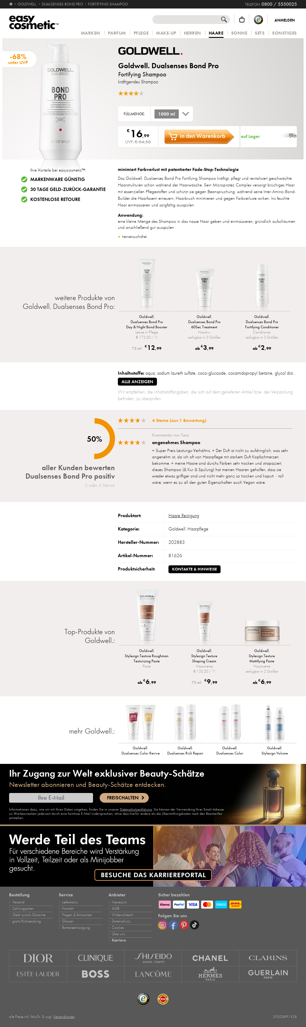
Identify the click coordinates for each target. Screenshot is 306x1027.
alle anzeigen (137, 381)
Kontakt (68, 908)
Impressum (119, 902)
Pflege (141, 33)
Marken (90, 33)
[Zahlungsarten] (227, 903)
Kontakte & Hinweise (194, 569)
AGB (115, 908)
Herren (192, 33)
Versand (18, 902)
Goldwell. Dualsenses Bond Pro (168, 65)
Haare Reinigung (183, 515)
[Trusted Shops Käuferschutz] (258, 19)
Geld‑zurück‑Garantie (28, 914)
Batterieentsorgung (76, 927)
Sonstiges (284, 33)
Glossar (67, 921)
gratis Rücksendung (26, 921)
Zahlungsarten (23, 908)
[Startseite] (11, 4)
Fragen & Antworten (77, 914)
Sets (259, 33)
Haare (216, 33)
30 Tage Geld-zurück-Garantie (68, 189)
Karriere (119, 940)
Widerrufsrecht (122, 914)
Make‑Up (166, 33)
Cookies (118, 927)
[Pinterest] (184, 925)
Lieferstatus (70, 902)
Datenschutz (121, 921)
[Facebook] (173, 925)
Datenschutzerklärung (136, 809)
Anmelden (284, 20)
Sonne (239, 33)
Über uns (118, 934)
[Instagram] (163, 925)
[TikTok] (194, 925)
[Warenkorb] (242, 19)
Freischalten (122, 798)
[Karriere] (153, 856)
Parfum (117, 33)
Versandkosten (64, 1016)
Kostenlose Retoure (55, 199)
